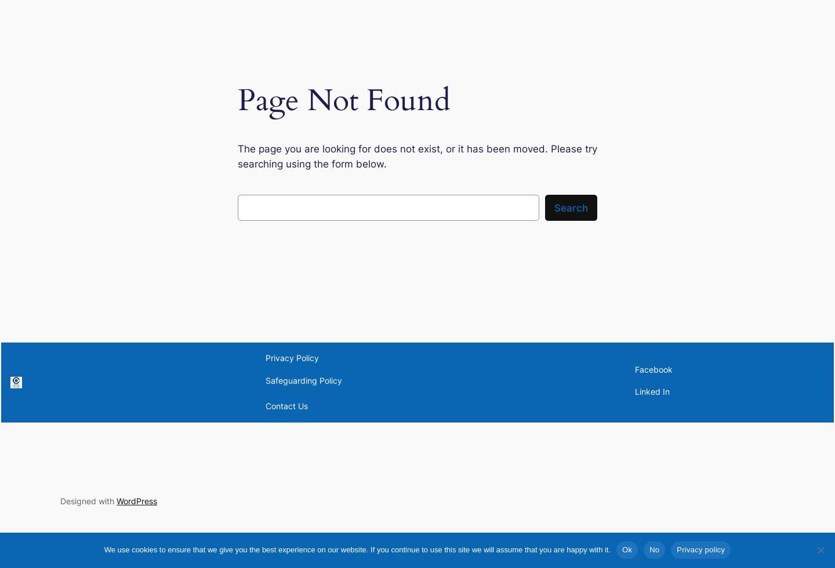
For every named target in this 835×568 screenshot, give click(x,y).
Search (571, 208)
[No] (820, 550)
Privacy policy (701, 549)
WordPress (137, 501)
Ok (627, 549)
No (654, 549)
